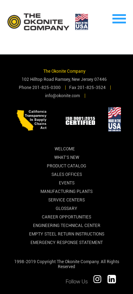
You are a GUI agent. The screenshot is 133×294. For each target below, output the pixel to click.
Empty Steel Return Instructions (66, 234)
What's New (66, 157)
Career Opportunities (66, 217)
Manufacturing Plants (66, 191)
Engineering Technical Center (66, 225)
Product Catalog (66, 165)
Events (66, 183)
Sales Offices (66, 174)
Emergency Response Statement (67, 242)
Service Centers (66, 200)
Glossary (66, 208)
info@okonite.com (62, 95)
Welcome (65, 148)
